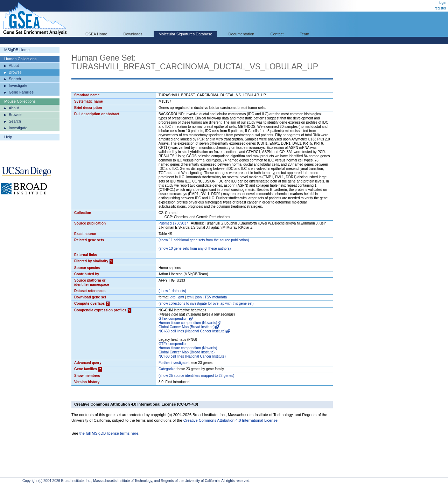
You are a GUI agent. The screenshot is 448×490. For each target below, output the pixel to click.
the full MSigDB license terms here (109, 433)
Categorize (167, 369)
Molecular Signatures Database (185, 34)
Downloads (132, 34)
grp (172, 297)
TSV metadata (215, 297)
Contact (277, 34)
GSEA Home (96, 34)
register (440, 8)
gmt (181, 297)
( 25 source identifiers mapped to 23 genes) (196, 376)
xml (189, 297)
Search (15, 79)
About (14, 65)
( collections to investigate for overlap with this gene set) (206, 303)
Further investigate (173, 363)
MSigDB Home (17, 50)
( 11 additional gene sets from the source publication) (204, 240)
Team (304, 34)
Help (8, 137)
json (198, 297)
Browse (15, 72)
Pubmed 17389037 (173, 223)
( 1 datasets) (172, 291)
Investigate (18, 85)
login (442, 3)
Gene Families (21, 92)
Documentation (241, 34)
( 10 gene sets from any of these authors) (195, 248)
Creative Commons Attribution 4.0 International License (230, 420)
